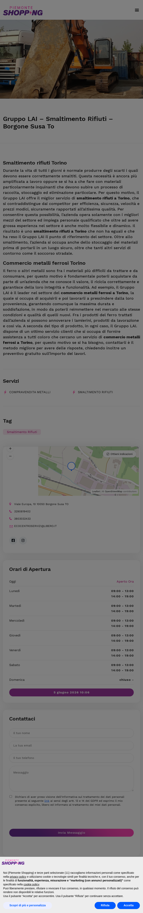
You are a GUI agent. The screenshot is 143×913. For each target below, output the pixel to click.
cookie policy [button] (31, 884)
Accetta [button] (129, 905)
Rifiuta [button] (105, 905)
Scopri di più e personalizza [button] (27, 905)
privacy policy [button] (18, 876)
